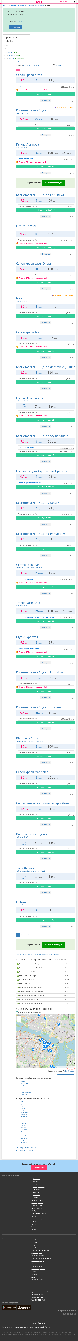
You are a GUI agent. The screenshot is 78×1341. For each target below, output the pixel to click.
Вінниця (23, 1119)
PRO (18, 70)
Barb (39, 2)
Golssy (37, 502)
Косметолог (36, 1179)
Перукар (35, 1184)
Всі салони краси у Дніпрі (24, 1150)
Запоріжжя (24, 1112)
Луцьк (22, 1140)
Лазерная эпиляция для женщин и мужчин (36, 617)
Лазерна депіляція (25, 86)
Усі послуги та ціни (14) (46, 487)
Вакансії (34, 1271)
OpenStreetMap (67, 1067)
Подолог (35, 1197)
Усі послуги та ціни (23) (46, 621)
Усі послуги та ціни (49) (46, 691)
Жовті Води (24, 1086)
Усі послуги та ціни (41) (46, 722)
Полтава (23, 1125)
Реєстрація (16, 27)
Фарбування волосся (38, 1211)
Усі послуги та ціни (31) (46, 420)
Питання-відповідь (38, 1261)
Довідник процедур (38, 1266)
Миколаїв (23, 1117)
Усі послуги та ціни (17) (46, 852)
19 (36, 611)
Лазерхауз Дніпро (45, 367)
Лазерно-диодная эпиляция (29, 482)
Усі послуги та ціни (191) (46, 128)
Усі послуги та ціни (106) (46, 94)
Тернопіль (23, 1138)
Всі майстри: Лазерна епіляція (26, 1148)
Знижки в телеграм (38, 1279)
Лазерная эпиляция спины (29, 648)
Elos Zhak (39, 672)
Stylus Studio (42, 436)
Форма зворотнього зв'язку (40, 1297)
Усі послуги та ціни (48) (46, 787)
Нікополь (23, 1090)
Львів (22, 1110)
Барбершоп (36, 1192)
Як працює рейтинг (38, 1255)
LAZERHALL (41, 195)
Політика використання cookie (41, 1258)
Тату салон (36, 1195)
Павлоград (23, 1094)
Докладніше (46, 101)
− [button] (19, 1020)
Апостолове (24, 1083)
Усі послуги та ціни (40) (46, 455)
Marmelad (32, 772)
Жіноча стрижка (37, 1208)
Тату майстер (37, 1189)
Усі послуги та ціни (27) (46, 656)
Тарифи (34, 1247)
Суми (22, 1132)
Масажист (36, 1181)
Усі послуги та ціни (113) (46, 756)
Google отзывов (70, 1071)
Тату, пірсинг (36, 1227)
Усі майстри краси (37, 1203)
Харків (22, 1106)
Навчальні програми (38, 1269)
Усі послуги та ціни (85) (46, 549)
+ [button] (19, 1017)
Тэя (27, 332)
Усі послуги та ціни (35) (46, 587)
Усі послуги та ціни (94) (46, 282)
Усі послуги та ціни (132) (46, 247)
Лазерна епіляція (37, 1219)
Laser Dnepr (33, 263)
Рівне (22, 1134)
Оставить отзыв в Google (66, 1074)
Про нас (34, 1242)
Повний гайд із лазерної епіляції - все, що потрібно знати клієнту (37, 954)
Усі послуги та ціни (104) (46, 210)
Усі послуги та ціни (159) (46, 382)
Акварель (32, 111)
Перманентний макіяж (39, 1214)
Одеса (22, 1104)
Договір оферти (37, 1253)
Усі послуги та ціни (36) (46, 818)
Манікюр (34, 1230)
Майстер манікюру (39, 1187)
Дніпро (22, 1108)
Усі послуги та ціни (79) (46, 518)
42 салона (26, 65)
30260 (19, 21)
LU (29, 637)
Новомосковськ (25, 1092)
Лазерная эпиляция (26, 159)
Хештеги (34, 1274)
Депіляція (35, 1222)
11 (36, 573)
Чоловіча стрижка (37, 1205)
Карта (33, 1277)
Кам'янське (24, 1088)
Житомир (23, 1129)
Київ (21, 1102)
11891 (19, 19)
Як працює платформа (39, 1245)
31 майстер (35, 65)
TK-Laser (39, 707)
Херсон (22, 1121)
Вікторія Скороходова (45, 835)
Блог (33, 1263)
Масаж (34, 1224)
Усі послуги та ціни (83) (46, 166)
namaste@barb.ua (37, 1294)
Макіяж (34, 1216)
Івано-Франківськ (26, 1136)
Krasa (29, 75)
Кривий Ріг (24, 1081)
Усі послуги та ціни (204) (46, 316)
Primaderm (40, 533)
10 (36, 269)
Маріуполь (23, 1142)
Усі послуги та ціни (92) (46, 351)
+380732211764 (39, 1300)
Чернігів (23, 1123)
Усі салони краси (37, 1200)
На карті (57, 65)
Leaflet (59, 1067)
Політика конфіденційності (40, 1250)
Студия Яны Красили (41, 471)
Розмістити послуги (53, 182)
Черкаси (23, 1127)
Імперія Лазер (43, 803)
